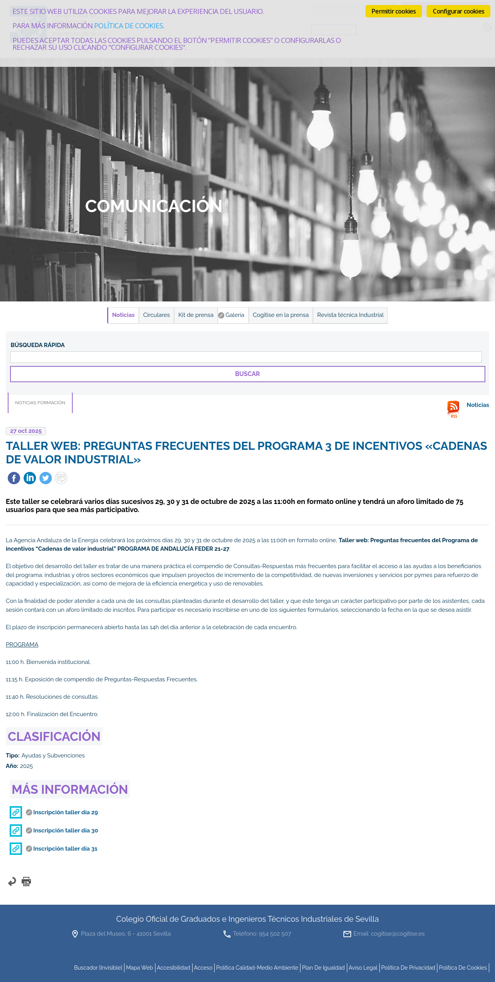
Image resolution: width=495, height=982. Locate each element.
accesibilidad (173, 968)
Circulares (156, 314)
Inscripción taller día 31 (65, 848)
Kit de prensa (195, 314)
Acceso (203, 968)
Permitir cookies (394, 11)
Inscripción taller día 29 (65, 812)
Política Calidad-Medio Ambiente (257, 968)
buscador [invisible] (98, 968)
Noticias (123, 314)
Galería (234, 314)
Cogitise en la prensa (281, 314)
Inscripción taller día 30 (65, 830)
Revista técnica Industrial (350, 314)
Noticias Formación (40, 402)
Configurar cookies (458, 11)
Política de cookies (128, 25)
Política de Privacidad (408, 968)
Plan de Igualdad (323, 968)
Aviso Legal (362, 968)
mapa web (139, 968)
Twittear (45, 478)
